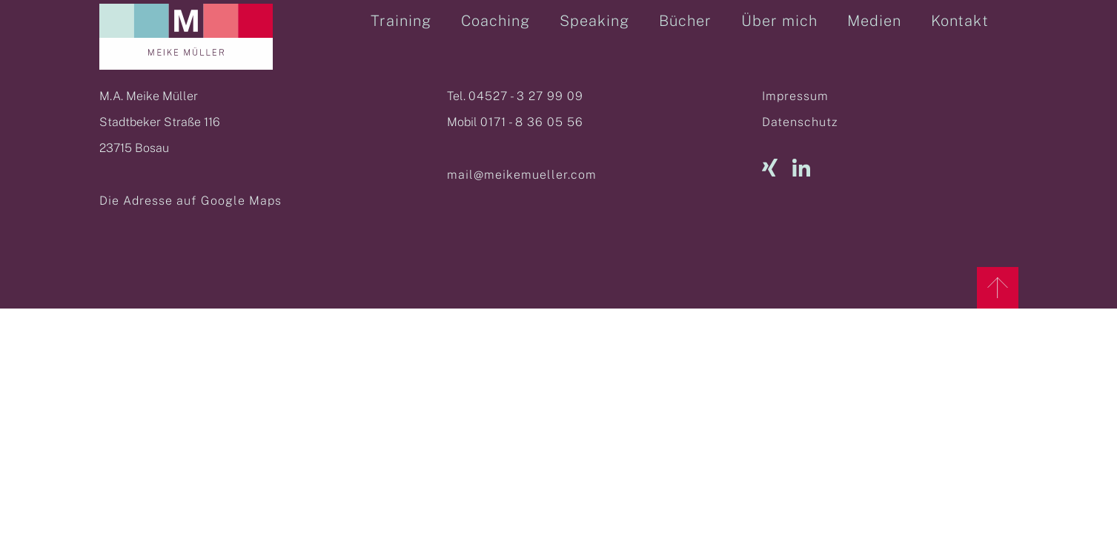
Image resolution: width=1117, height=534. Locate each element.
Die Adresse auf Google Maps (190, 201)
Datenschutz (800, 122)
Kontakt (960, 21)
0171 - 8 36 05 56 (531, 122)
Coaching (495, 21)
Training (401, 21)
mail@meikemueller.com (522, 175)
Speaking (594, 21)
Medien (874, 21)
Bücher (685, 21)
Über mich (779, 21)
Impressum (795, 96)
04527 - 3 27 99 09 (525, 96)
